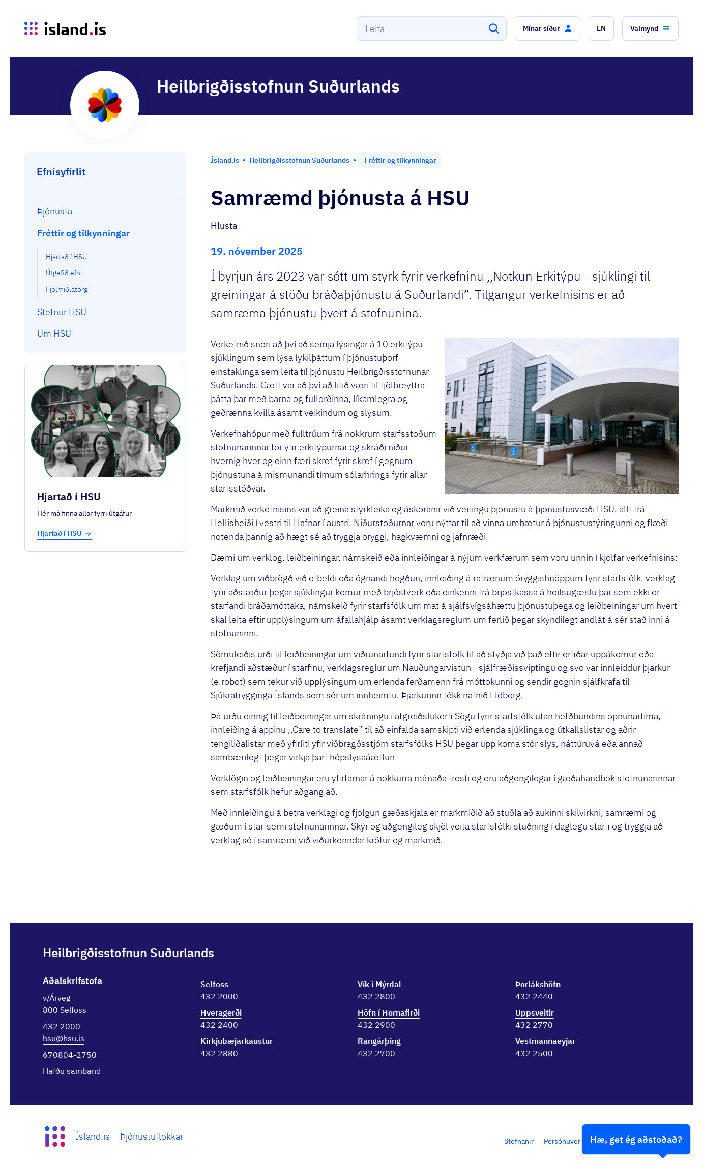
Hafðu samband (72, 1071)
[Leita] (494, 28)
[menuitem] (105, 211)
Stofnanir (519, 1141)
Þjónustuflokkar (151, 1136)
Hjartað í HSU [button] (64, 533)
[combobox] (432, 28)
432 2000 (61, 1026)
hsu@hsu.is (63, 1038)
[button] (547, 28)
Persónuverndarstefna (579, 1141)
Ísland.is (92, 1136)
